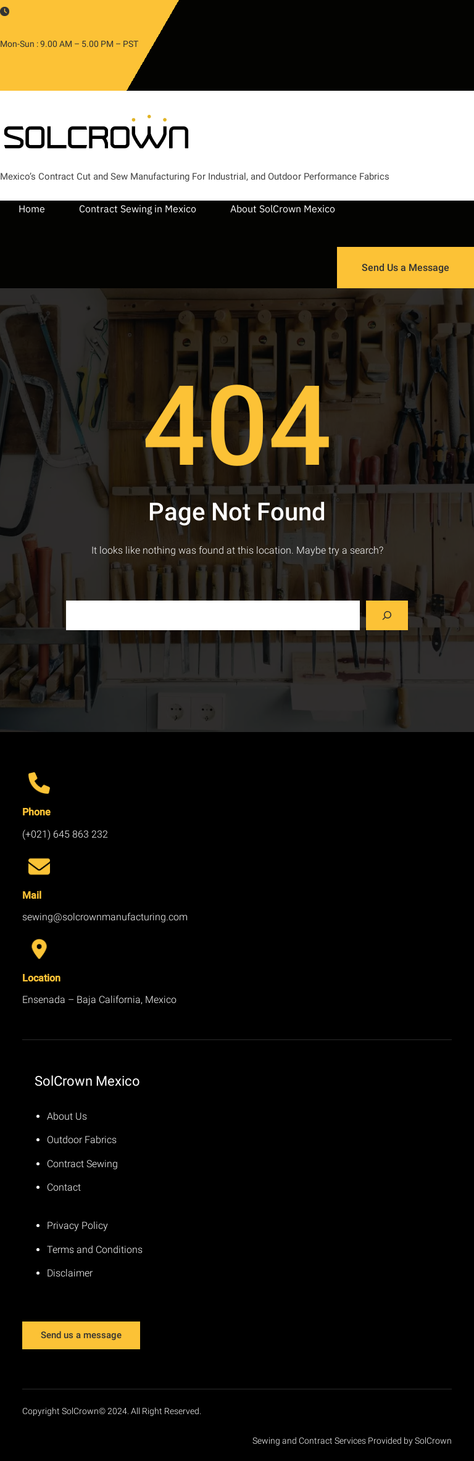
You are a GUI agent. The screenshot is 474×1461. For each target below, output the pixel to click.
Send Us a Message (405, 267)
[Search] (387, 615)
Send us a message (81, 1335)
